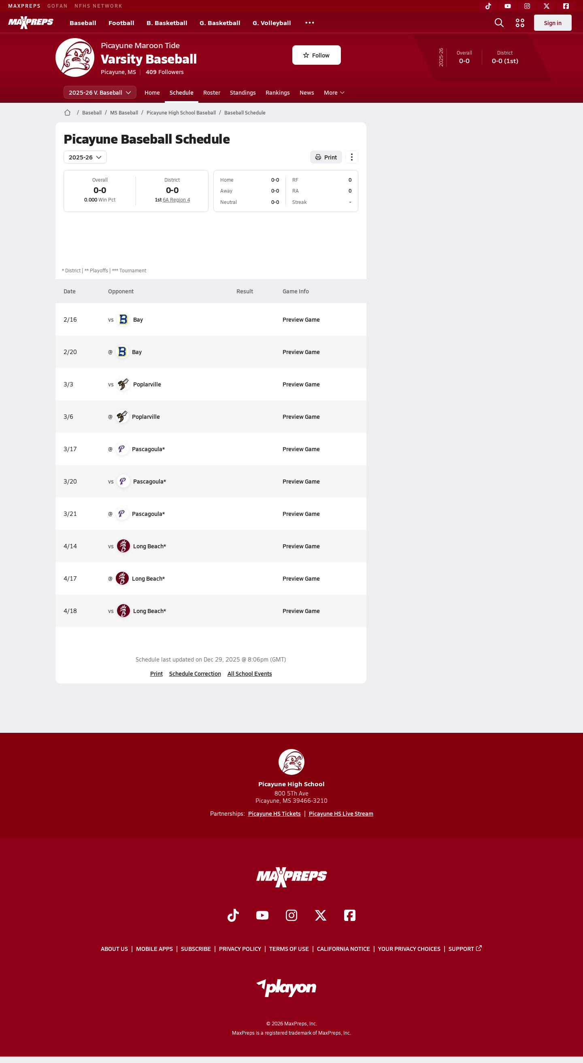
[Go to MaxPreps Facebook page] (349, 916)
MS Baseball (124, 112)
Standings (243, 92)
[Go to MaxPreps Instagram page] (291, 916)
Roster (211, 92)
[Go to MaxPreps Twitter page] (320, 916)
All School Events (249, 673)
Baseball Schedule (245, 112)
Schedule (182, 92)
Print (156, 673)
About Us (114, 948)
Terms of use (289, 948)
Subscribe (196, 948)
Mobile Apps (154, 948)
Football (121, 22)
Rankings (278, 92)
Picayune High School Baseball (181, 112)
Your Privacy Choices (409, 948)
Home (152, 92)
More (333, 92)
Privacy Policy (240, 948)
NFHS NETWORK (98, 5)
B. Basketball (167, 22)
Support (466, 948)
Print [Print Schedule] (326, 157)
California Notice (343, 948)
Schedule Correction (195, 673)
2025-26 (85, 157)
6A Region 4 (175, 199)
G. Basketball (220, 22)
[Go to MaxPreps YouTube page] (262, 916)
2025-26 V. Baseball (100, 92)
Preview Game (300, 319)
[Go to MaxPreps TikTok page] (233, 916)
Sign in (553, 23)
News (307, 92)
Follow (316, 55)
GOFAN (57, 5)
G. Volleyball (272, 22)
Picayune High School (291, 768)
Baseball (83, 22)
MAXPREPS (24, 5)
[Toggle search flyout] (499, 22)
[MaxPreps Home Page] (67, 112)
